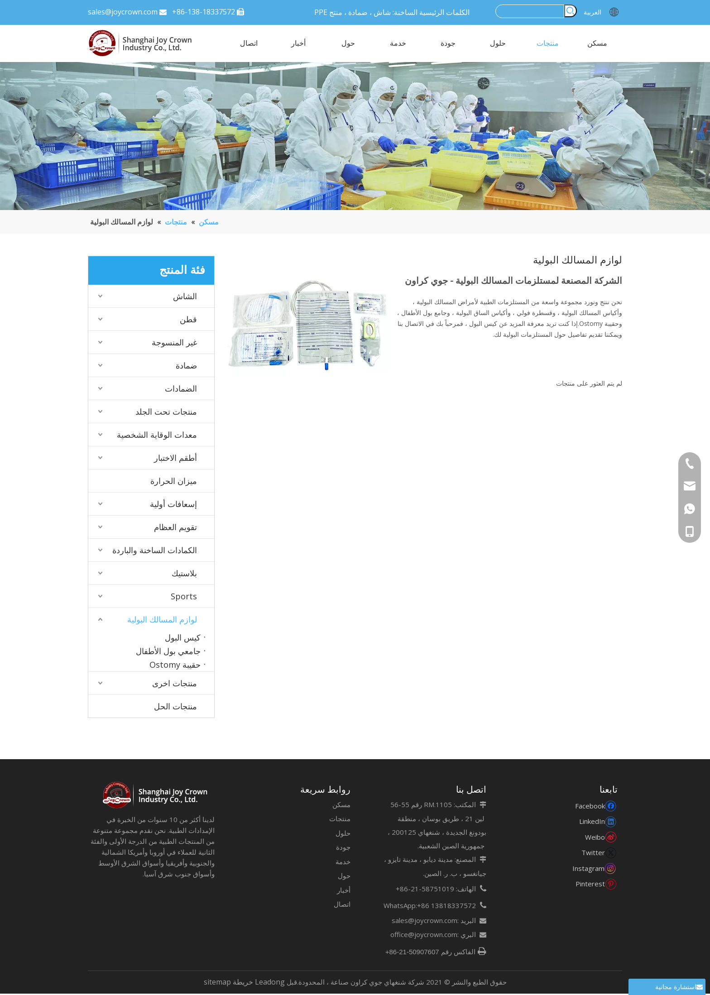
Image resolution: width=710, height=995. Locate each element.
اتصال (342, 905)
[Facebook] (595, 807)
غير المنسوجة (174, 342)
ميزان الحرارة (173, 480)
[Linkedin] (595, 822)
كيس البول (183, 637)
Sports (184, 596)
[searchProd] (529, 11)
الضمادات (181, 388)
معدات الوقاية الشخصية (157, 434)
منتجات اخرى (174, 683)
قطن (188, 319)
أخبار (343, 891)
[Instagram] (595, 869)
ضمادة (186, 365)
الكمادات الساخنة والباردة (154, 550)
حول (344, 876)
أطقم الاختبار (175, 457)
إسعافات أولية (173, 503)
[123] (355, 136)
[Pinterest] (595, 885)
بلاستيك (184, 573)
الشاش (185, 296)
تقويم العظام (175, 526)
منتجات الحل (175, 706)
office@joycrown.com (423, 935)
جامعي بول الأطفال (168, 651)
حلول (343, 834)
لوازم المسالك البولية (162, 619)
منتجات (339, 819)
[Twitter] (595, 853)
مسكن (341, 805)
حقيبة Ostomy (175, 664)
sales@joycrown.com (123, 12)
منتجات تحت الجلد (166, 411)
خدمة (343, 862)
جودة (343, 848)
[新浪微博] (595, 838)
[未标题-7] (156, 797)
